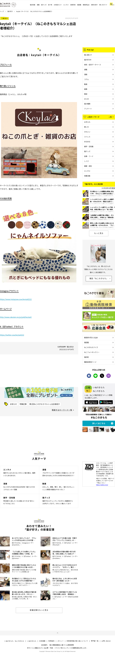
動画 (85, 84)
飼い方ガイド (103, 4)
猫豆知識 (32, 4)
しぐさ (86, 161)
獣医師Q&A (86, 4)
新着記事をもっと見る (39, 610)
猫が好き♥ (87, 60)
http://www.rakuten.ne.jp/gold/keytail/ (16, 317)
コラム (86, 79)
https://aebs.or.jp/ (102, 485)
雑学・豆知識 (88, 146)
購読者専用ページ (90, 362)
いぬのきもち (31, 641)
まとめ (86, 99)
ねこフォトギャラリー (91, 352)
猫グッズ (87, 151)
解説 (85, 94)
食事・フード (88, 156)
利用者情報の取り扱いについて (77, 641)
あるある (87, 141)
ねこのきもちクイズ (91, 347)
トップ (2, 11)
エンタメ (66, 4)
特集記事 (23, 404)
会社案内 (44, 645)
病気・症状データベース (92, 64)
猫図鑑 (79, 4)
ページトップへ (57, 633)
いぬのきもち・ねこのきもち (14, 641)
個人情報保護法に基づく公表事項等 (61, 645)
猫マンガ (43, 4)
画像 (85, 89)
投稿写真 (73, 4)
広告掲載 (42, 641)
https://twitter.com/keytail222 (12, 335)
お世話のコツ (58, 4)
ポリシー (61, 641)
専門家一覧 (95, 641)
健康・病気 (88, 166)
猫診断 (86, 357)
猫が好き (10, 11)
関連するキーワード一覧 (62, 410)
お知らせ (13, 404)
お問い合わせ (106, 641)
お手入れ (87, 122)
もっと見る (98, 233)
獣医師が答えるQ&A (91, 337)
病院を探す (94, 4)
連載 (38, 4)
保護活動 (87, 176)
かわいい (87, 132)
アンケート (88, 108)
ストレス (87, 137)
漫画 (85, 74)
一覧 (110, 117)
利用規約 (51, 641)
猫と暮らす (88, 55)
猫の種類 (87, 104)
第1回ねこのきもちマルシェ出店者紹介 (44, 404)
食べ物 (50, 4)
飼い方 (86, 127)
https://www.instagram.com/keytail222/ (16, 299)
